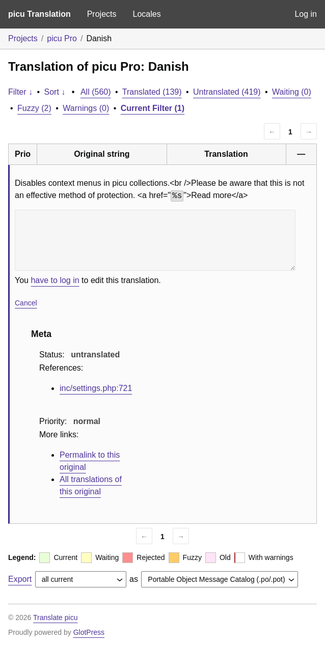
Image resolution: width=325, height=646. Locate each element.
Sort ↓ (55, 92)
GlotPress (88, 632)
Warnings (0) (86, 108)
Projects (102, 14)
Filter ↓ (20, 92)
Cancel (26, 303)
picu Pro (62, 38)
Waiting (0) (291, 92)
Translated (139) (152, 92)
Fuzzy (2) (34, 108)
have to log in (55, 280)
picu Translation (39, 14)
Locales (146, 14)
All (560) (95, 92)
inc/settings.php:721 (96, 388)
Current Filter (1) (152, 108)
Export (20, 579)
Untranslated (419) (227, 92)
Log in (305, 14)
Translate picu (55, 617)
